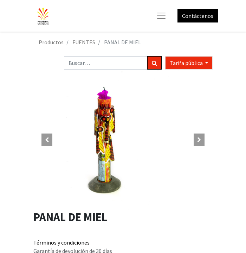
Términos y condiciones (61, 242)
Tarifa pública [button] (187, 62)
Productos (51, 42)
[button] (46, 140)
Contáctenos (197, 15)
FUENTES (83, 42)
